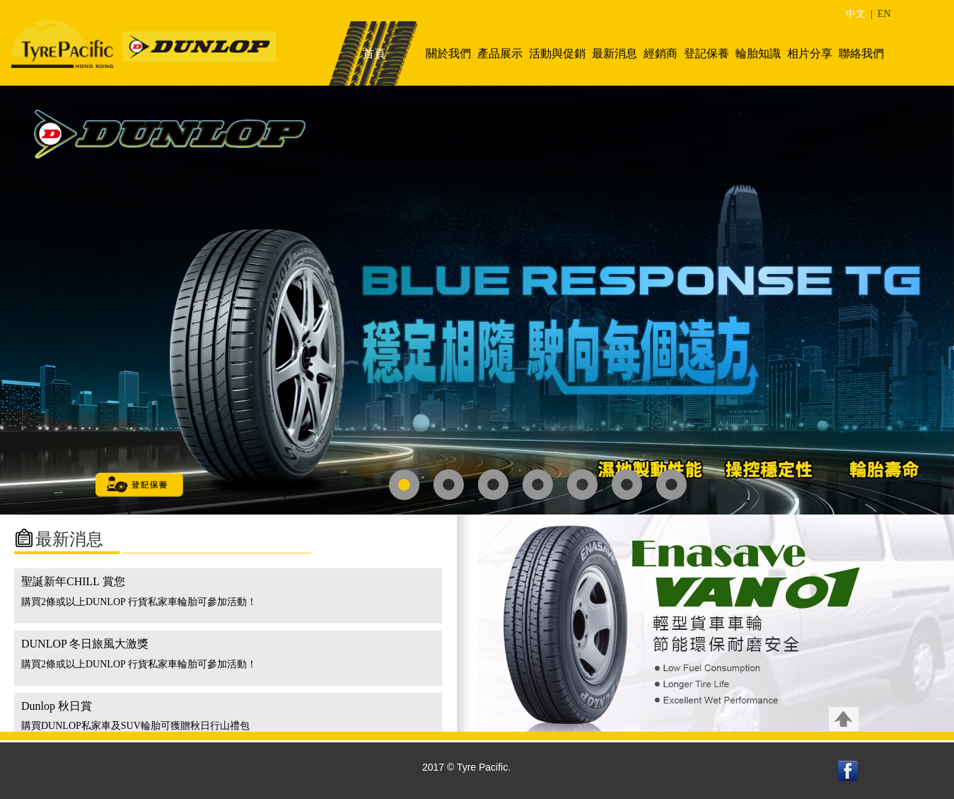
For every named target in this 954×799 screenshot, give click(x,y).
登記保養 (706, 53)
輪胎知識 (758, 53)
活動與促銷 (557, 53)
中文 (856, 13)
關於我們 (448, 53)
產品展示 (500, 53)
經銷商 (660, 53)
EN (884, 13)
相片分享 (809, 53)
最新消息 (614, 53)
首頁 (374, 53)
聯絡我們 (861, 53)
